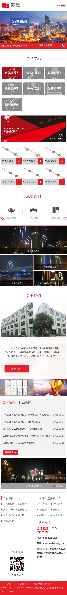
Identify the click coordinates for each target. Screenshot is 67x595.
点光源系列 (12, 72)
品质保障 (57, 515)
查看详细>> (17, 368)
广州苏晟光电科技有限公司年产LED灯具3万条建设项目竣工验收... (28, 414)
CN (54, 5)
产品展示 (33, 58)
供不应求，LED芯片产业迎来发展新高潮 (22, 429)
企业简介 (43, 504)
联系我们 (21, 584)
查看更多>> (10, 452)
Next (64, 217)
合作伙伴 (57, 509)
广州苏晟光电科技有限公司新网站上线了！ (23, 422)
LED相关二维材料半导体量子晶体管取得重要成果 (26, 436)
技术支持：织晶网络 (42, 584)
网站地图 (9, 584)
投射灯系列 (12, 88)
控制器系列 (12, 104)
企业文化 (57, 504)
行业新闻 (25, 402)
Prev (2, 217)
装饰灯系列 (55, 88)
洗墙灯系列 (55, 72)
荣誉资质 (43, 509)
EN (58, 5)
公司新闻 (9, 402)
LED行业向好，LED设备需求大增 (19, 443)
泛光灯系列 (33, 88)
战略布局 (43, 515)
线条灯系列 (33, 72)
